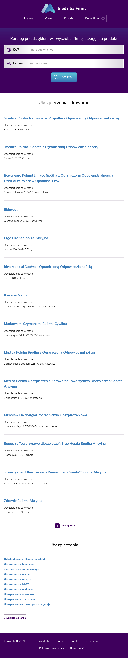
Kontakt (69, 18)
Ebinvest (11, 210)
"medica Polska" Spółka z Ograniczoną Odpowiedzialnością (51, 147)
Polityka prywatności (51, 648)
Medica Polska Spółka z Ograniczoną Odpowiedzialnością (49, 352)
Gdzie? (18, 63)
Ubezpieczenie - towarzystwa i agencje (27, 604)
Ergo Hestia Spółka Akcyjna (26, 238)
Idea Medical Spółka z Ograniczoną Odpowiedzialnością (48, 267)
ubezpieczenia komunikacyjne (22, 569)
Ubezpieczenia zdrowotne (18, 125)
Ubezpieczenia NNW (16, 584)
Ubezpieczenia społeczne (19, 594)
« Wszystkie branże (15, 618)
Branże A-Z (77, 648)
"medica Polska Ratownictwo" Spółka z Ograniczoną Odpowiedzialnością (61, 118)
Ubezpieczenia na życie (18, 579)
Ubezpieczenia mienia (17, 574)
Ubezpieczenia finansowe (19, 564)
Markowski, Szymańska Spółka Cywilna (35, 324)
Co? (16, 50)
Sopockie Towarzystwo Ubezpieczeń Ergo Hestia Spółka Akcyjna (55, 444)
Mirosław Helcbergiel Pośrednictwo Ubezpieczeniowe (45, 415)
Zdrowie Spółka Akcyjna (23, 501)
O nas (48, 18)
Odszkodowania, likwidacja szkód (24, 559)
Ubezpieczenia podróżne (19, 589)
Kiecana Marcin (16, 295)
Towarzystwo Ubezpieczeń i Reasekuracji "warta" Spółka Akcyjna (55, 472)
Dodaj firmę (92, 18)
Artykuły (29, 18)
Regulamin (91, 641)
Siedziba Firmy (64, 8)
